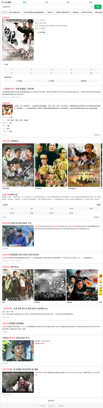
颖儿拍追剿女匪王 (14, 12)
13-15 (91, 208)
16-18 (12, 213)
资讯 (46, 2)
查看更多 (97, 135)
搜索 (97, 7)
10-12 (71, 208)
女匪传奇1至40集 (86, 12)
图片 (68, 2)
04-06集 (51, 81)
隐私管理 (51, 406)
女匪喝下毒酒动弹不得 (63, 12)
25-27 (71, 213)
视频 (90, 2)
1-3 (12, 208)
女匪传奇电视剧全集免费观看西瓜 (33, 12)
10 (91, 73)
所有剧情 (83, 81)
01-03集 (19, 81)
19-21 (31, 213)
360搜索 (7, 2)
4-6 (32, 208)
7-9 (51, 208)
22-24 (51, 213)
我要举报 (61, 406)
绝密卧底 (75, 12)
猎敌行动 (50, 12)
